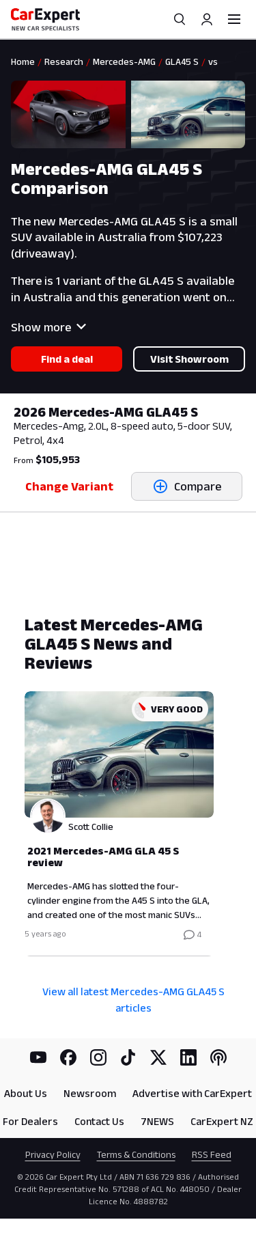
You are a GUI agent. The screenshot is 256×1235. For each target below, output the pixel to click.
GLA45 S (182, 61)
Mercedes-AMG (124, 61)
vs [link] (213, 61)
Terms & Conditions (136, 1154)
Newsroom (89, 1093)
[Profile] (207, 19)
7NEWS (157, 1121)
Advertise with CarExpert (192, 1093)
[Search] (179, 19)
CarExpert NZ (221, 1121)
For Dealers (30, 1121)
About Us (25, 1093)
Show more (48, 327)
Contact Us (99, 1121)
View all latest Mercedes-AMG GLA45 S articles (133, 1000)
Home (23, 61)
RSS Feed (211, 1154)
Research (63, 61)
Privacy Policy (53, 1154)
